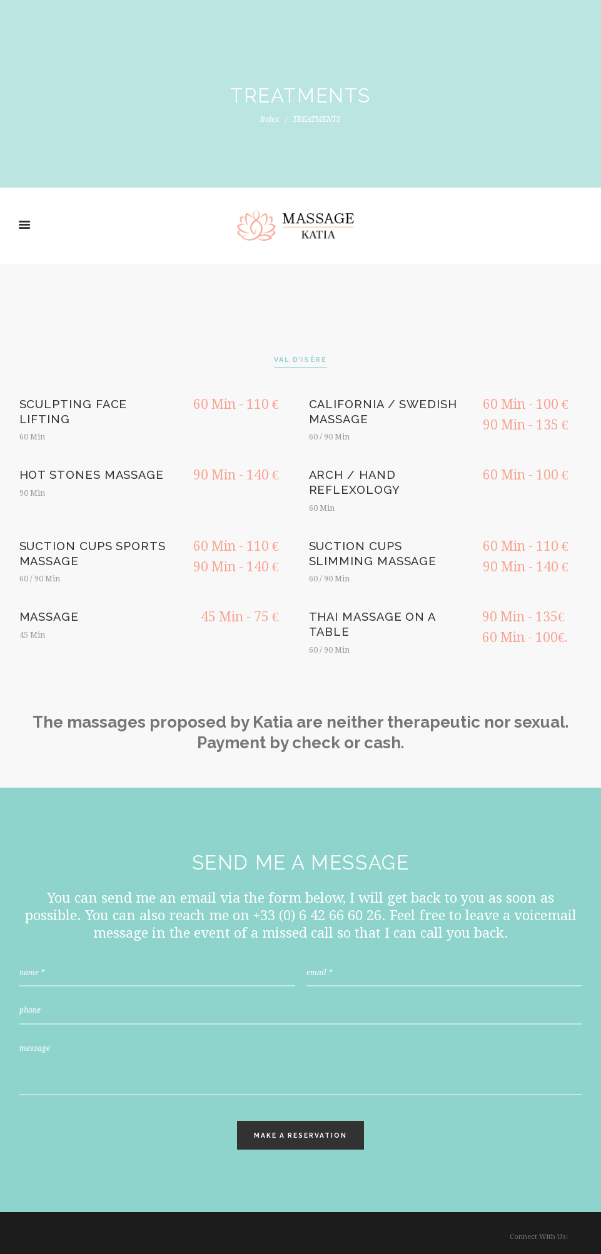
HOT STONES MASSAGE (91, 474)
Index (270, 119)
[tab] (300, 360)
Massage (49, 616)
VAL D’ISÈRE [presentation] (300, 360)
